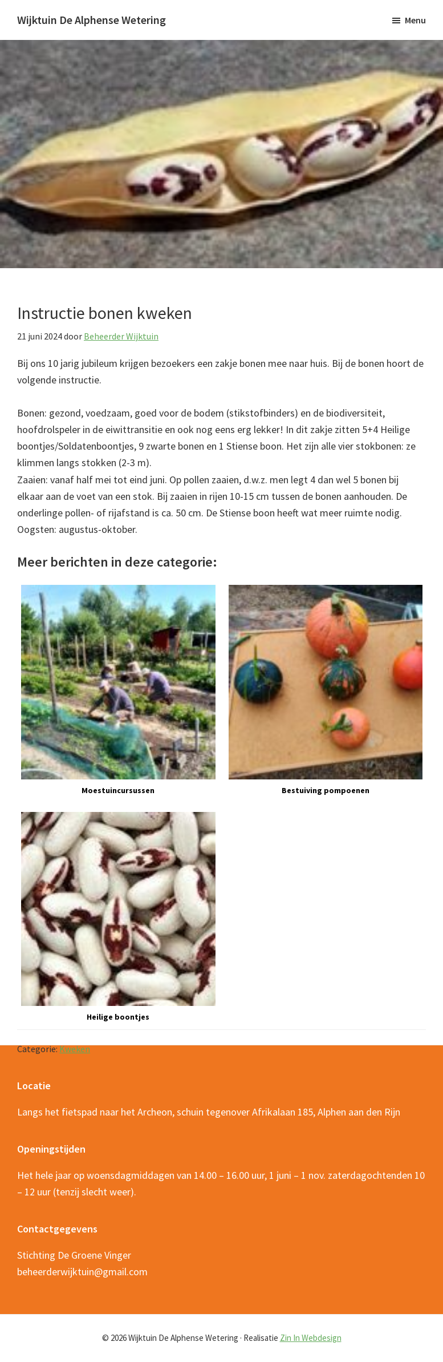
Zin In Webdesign (311, 1337)
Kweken (74, 1048)
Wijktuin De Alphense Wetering (91, 20)
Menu (415, 20)
